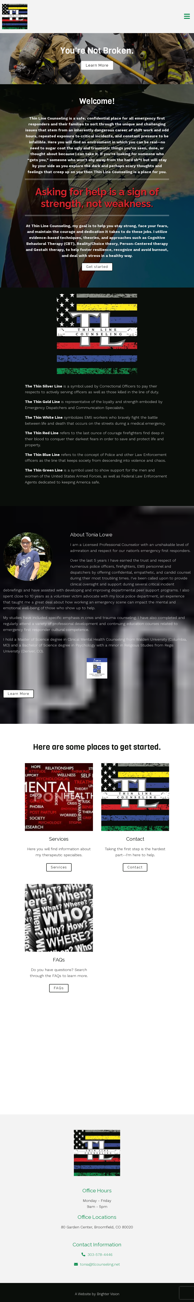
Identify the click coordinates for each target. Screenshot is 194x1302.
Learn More (18, 694)
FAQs (59, 988)
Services (59, 867)
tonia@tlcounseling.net (100, 1264)
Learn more (97, 65)
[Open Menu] (187, 16)
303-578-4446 (100, 1254)
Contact (135, 867)
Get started (97, 267)
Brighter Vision (108, 1294)
